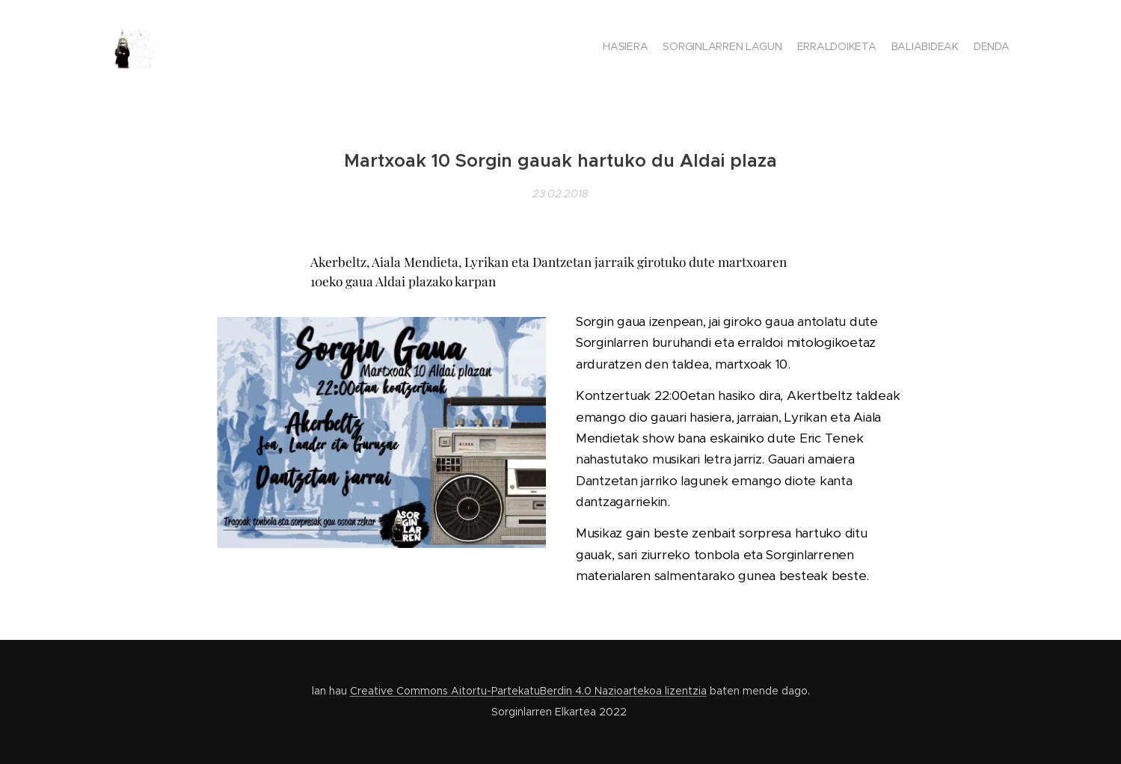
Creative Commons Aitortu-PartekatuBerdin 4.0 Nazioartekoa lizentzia (528, 690)
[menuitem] (951, 48)
